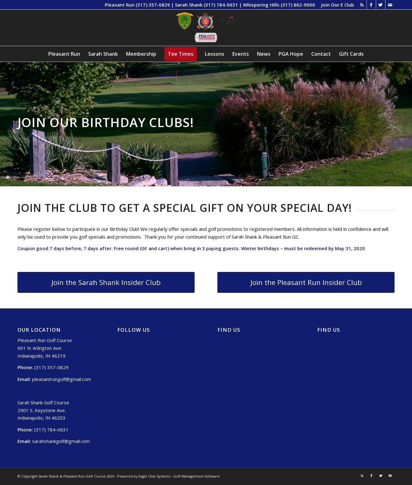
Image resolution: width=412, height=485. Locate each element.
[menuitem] (336, 4)
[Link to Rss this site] (361, 4)
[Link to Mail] (390, 4)
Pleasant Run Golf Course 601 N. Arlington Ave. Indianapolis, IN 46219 (44, 348)
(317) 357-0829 (51, 367)
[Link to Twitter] (380, 4)
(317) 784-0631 (51, 429)
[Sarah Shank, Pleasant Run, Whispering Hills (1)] (206, 28)
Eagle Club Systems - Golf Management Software (179, 476)
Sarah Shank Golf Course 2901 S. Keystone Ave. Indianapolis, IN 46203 (43, 410)
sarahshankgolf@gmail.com (61, 441)
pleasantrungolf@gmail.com (61, 379)
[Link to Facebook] (371, 4)
